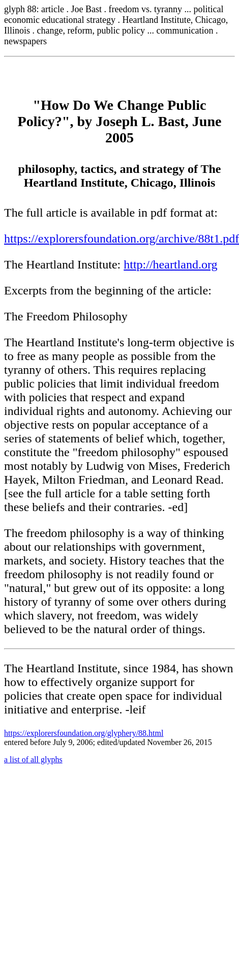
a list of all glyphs (33, 759)
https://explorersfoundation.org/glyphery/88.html (83, 733)
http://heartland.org (170, 264)
